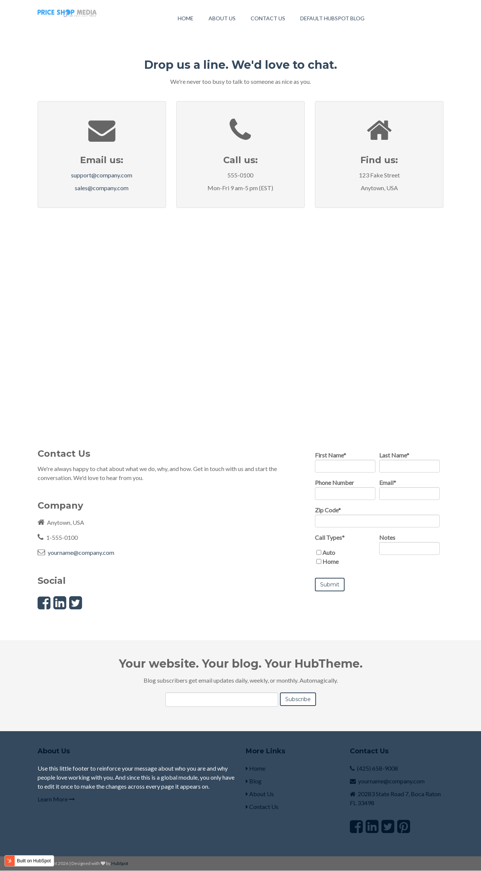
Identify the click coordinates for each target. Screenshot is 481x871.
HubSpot (119, 863)
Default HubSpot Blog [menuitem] (332, 18)
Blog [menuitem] (254, 781)
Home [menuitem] (186, 18)
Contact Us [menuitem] (268, 18)
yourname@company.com (81, 552)
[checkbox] (345, 557)
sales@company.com (102, 187)
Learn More (56, 799)
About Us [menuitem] (222, 18)
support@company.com (101, 175)
